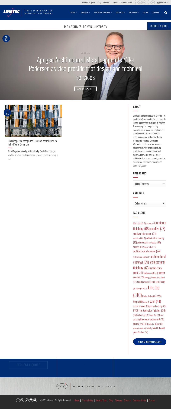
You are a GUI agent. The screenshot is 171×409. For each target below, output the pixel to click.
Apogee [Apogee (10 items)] (138, 246)
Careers (115, 2)
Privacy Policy (87, 400)
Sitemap (118, 400)
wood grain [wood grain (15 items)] (153, 328)
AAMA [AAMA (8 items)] (136, 223)
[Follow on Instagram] (140, 2)
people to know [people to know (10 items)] (141, 306)
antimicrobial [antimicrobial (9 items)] (139, 238)
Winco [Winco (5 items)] (143, 328)
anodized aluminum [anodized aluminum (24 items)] (145, 234)
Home (76, 400)
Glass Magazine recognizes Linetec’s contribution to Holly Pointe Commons (32, 142)
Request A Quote (88, 2)
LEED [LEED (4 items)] (145, 288)
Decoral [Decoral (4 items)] (154, 277)
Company (134, 12)
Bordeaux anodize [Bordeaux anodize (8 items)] (150, 272)
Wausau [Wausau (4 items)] (136, 328)
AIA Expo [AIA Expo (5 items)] (150, 223)
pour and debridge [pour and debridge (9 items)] (157, 306)
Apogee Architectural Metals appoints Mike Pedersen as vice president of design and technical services (85, 68)
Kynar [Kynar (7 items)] (139, 288)
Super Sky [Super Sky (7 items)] (154, 315)
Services (121, 12)
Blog (99, 2)
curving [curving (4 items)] (148, 277)
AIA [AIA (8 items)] (143, 223)
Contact (106, 2)
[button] (163, 2)
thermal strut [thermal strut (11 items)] (140, 323)
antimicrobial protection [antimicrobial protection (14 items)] (149, 242)
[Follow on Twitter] (144, 2)
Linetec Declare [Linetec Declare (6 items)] (148, 296)
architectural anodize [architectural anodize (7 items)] (141, 256)
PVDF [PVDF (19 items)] (137, 310)
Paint (74, 12)
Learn (145, 12)
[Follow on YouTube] (153, 2)
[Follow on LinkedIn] (149, 2)
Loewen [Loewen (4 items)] (146, 302)
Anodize (85, 12)
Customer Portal (126, 2)
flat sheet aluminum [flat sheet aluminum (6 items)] (143, 281)
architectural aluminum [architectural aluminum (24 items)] (147, 251)
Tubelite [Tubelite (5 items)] (150, 323)
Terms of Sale (101, 400)
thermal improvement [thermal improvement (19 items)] (152, 319)
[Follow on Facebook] (136, 2)
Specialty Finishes (103, 12)
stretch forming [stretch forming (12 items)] (141, 315)
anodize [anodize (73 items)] (157, 228)
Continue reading (85, 88)
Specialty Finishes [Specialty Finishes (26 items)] (154, 310)
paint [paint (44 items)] (155, 301)
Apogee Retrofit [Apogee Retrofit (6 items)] (149, 246)
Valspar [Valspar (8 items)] (158, 323)
